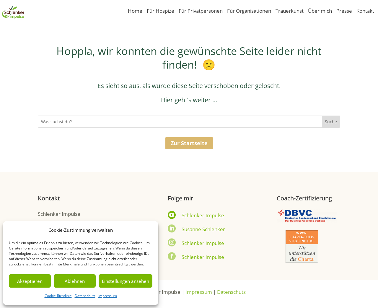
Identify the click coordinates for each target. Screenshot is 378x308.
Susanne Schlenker (203, 229)
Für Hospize (160, 11)
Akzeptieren (30, 281)
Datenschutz (85, 295)
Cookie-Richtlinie (58, 295)
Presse (344, 11)
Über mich (320, 11)
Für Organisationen (249, 11)
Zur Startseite (189, 143)
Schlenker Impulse (203, 215)
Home (135, 11)
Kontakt (365, 11)
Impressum (107, 295)
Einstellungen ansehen (125, 281)
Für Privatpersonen (201, 11)
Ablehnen (75, 281)
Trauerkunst (290, 11)
